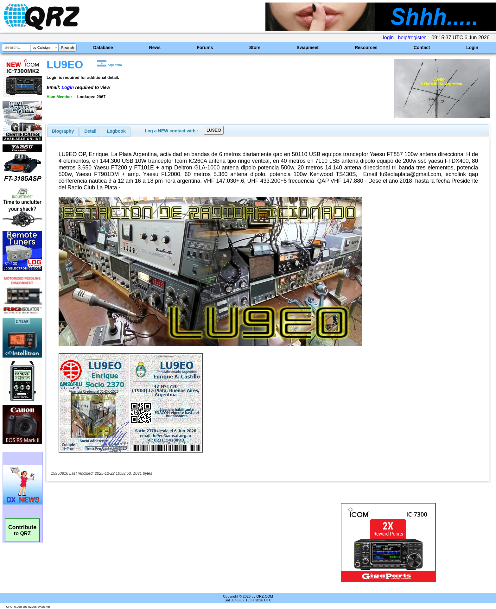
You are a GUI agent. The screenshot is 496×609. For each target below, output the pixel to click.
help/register (412, 37)
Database (103, 47)
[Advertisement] (170, 542)
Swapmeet (308, 47)
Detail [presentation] (90, 131)
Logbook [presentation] (116, 131)
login (388, 37)
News (155, 47)
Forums (205, 47)
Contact (422, 47)
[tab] (63, 131)
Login (472, 47)
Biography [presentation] (63, 131)
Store (255, 47)
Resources (366, 47)
